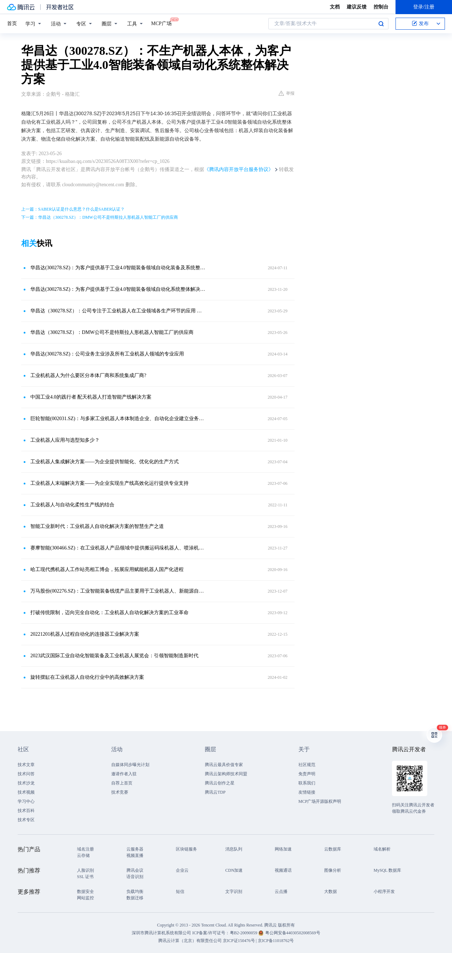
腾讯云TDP (215, 792)
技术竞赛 (119, 792)
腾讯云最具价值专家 (224, 764)
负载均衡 (134, 891)
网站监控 (85, 897)
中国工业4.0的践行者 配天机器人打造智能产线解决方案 (90, 397)
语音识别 (134, 876)
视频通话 (283, 870)
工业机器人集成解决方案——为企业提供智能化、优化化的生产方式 (104, 461)
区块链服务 (186, 849)
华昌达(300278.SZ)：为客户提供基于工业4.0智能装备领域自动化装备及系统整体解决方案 (118, 267)
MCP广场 (161, 23)
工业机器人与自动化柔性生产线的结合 (72, 504)
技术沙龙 (26, 783)
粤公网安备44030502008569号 (292, 932)
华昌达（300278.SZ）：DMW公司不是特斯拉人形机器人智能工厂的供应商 (112, 332)
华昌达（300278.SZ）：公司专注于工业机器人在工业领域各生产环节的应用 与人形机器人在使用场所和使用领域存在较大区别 (118, 310)
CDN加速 (234, 870)
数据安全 (85, 891)
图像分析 (332, 870)
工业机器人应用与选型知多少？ (65, 440)
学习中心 (26, 801)
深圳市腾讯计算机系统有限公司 (161, 932)
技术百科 (26, 810)
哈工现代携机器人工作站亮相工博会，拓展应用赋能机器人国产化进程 (107, 569)
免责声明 (306, 773)
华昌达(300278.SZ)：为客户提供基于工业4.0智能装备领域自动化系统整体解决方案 (118, 289)
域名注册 (85, 849)
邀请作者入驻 (124, 773)
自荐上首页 (121, 783)
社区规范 (306, 764)
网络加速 (283, 849)
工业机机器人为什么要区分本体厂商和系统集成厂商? (88, 375)
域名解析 (382, 849)
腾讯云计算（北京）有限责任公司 (190, 940)
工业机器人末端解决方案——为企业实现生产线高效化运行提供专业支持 (109, 483)
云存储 (83, 855)
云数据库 (332, 849)
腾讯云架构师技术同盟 (226, 773)
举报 (287, 93)
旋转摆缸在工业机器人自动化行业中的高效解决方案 (87, 677)
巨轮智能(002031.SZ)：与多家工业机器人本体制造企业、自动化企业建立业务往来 (118, 418)
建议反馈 (357, 7)
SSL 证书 (85, 876)
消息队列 (233, 849)
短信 (180, 891)
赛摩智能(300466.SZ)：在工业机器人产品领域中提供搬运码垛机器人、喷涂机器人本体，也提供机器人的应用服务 (118, 548)
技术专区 (26, 819)
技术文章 (26, 764)
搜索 (381, 24)
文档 (335, 7)
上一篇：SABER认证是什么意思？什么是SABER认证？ (73, 209)
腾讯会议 (134, 870)
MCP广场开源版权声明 (319, 801)
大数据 (330, 891)
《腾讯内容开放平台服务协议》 (238, 169)
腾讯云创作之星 (219, 783)
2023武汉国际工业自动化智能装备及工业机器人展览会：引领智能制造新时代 (114, 655)
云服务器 (134, 849)
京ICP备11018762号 (276, 940)
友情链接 (306, 792)
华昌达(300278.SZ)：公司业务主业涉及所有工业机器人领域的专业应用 (107, 354)
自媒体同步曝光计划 (130, 764)
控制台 (381, 7)
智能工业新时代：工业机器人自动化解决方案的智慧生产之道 (97, 526)
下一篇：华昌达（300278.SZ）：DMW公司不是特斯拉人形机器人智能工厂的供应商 (99, 217)
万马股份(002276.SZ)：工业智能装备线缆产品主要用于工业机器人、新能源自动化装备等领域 (118, 591)
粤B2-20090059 (244, 932)
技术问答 (26, 773)
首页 (12, 23)
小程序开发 (384, 891)
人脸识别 (85, 870)
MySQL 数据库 (387, 870)
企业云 (182, 870)
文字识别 (233, 891)
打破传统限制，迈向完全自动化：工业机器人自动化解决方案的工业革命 (109, 612)
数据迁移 (134, 897)
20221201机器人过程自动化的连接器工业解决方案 (84, 634)
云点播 (281, 891)
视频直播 (134, 855)
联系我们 (306, 783)
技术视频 (26, 792)
